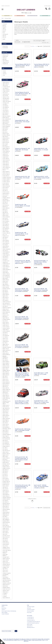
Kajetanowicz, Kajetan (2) (7, 307)
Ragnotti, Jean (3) (5, 455)
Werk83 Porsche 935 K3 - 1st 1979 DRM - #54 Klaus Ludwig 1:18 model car (41, 178)
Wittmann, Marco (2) (6, 584)
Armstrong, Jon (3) (6, 102)
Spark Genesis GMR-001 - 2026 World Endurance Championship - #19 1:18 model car (22, 318)
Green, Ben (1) (5, 259)
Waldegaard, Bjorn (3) (6, 578)
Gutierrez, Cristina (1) (6, 273)
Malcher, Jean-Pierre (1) (6, 350)
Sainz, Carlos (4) (5, 488)
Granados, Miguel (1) (6, 254)
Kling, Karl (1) (5, 316)
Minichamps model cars (31, 627)
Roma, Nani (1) (5, 472)
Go (16, 630)
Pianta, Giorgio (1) (6, 436)
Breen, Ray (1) (5, 145)
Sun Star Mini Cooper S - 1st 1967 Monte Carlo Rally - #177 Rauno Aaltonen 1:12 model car (22, 402)
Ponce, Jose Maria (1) (6, 444)
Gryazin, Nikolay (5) (6, 266)
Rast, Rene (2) (5, 459)
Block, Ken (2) (5, 132)
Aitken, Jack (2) (5, 85)
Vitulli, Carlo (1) (5, 571)
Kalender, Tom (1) (6, 309)
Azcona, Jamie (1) (6, 111)
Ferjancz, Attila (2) (6, 227)
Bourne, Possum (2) (6, 142)
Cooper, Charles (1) (6, 165)
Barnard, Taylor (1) (6, 117)
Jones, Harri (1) (5, 306)
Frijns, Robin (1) (5, 237)
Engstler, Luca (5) (5, 213)
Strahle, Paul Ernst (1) (6, 522)
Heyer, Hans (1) (5, 290)
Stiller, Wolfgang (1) (6, 519)
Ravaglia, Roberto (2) (6, 460)
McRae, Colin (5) (5, 368)
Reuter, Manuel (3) (6, 465)
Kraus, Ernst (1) (5, 320)
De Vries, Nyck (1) (6, 183)
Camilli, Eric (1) (5, 154)
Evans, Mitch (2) (5, 222)
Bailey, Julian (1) (5, 114)
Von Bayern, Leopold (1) (7, 573)
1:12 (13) (4, 70)
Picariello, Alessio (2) (6, 437)
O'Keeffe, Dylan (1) (6, 409)
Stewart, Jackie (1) (6, 518)
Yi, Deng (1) (5, 596)
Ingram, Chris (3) (5, 298)
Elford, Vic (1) (5, 209)
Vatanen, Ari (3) (5, 561)
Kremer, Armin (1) (6, 322)
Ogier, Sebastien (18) (6, 408)
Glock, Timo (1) (5, 250)
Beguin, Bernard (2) (6, 121)
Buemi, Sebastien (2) (6, 146)
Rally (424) (4, 59)
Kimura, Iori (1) (5, 313)
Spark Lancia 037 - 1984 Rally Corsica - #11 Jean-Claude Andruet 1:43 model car (41, 486)
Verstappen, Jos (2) (6, 567)
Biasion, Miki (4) (5, 127)
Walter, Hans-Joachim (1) (7, 580)
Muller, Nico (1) (5, 386)
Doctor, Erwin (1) (5, 194)
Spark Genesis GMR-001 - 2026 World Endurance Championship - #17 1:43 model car (41, 290)
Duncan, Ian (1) (5, 203)
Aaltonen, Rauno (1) (6, 82)
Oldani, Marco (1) (5, 411)
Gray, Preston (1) (5, 256)
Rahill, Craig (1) (5, 456)
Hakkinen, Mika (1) (6, 279)
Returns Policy (4, 608)
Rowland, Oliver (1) (6, 484)
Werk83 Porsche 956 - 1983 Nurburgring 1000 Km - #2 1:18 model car (21, 234)
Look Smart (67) (5, 34)
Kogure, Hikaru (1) (6, 317)
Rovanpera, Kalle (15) (6, 481)
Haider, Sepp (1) (5, 278)
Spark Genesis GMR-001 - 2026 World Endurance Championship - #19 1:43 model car (22, 290)
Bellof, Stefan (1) (5, 123)
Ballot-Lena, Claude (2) (6, 116)
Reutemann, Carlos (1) (6, 463)
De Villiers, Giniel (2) (6, 181)
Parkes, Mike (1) (5, 422)
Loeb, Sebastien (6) (6, 335)
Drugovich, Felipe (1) (6, 200)
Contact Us (3, 609)
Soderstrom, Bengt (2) (6, 509)
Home (3, 18)
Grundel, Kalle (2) (6, 265)
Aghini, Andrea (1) (6, 83)
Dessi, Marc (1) (5, 190)
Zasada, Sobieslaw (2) (6, 597)
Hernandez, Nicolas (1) (6, 288)
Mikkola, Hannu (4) (6, 374)
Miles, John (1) (5, 376)
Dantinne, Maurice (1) (6, 172)
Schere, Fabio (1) (5, 493)
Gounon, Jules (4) (5, 253)
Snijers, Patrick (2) (6, 507)
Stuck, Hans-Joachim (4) (7, 526)
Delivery (3, 606)
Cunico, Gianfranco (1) (6, 167)
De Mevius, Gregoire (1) (7, 178)
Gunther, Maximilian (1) (7, 269)
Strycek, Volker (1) (6, 525)
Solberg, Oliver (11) (6, 513)
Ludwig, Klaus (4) (6, 341)
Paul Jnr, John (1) (5, 425)
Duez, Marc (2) (5, 202)
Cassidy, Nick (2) (5, 157)
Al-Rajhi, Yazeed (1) (6, 91)
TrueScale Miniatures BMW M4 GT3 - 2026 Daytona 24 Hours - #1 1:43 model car (41, 65)
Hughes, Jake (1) (5, 295)
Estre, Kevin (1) (5, 218)
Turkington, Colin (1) (6, 547)
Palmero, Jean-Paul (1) (6, 418)
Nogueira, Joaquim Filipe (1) (6, 403)
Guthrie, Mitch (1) (6, 272)
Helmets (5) (4, 57)
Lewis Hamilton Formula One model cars (33, 621)
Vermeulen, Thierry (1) (6, 564)
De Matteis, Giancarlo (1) (7, 177)
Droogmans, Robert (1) (6, 197)
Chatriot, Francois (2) (6, 160)
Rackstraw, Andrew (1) (6, 453)
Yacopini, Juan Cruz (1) (6, 588)
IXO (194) (4, 29)
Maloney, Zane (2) (6, 353)
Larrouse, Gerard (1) (6, 326)
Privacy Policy (29, 612)
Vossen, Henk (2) (5, 577)
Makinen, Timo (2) (6, 348)
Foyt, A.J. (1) (5, 234)
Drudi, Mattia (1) (5, 199)
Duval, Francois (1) (6, 205)
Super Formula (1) (6, 60)
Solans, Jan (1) (5, 510)
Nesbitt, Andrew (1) (6, 395)
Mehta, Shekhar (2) (6, 371)
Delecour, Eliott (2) (6, 184)
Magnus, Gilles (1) (6, 344)
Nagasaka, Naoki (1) (6, 390)
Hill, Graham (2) (5, 291)
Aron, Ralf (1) (5, 104)
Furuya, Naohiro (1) (6, 243)
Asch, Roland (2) (5, 105)
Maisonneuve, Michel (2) (7, 347)
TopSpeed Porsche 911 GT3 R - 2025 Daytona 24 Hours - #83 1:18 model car (22, 178)
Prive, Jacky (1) (5, 449)
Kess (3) (4, 31)
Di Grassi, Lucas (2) (6, 191)
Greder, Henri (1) (5, 257)
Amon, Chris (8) (5, 95)
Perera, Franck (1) (5, 433)
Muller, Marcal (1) (6, 385)
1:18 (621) (4, 72)
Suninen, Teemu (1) (6, 529)
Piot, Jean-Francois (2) (6, 438)
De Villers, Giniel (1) (6, 180)
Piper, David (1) (5, 440)
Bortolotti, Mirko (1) (6, 138)
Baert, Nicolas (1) (5, 113)
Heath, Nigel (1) (5, 282)
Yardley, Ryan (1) (5, 591)
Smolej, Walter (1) (6, 506)
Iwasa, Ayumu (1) (5, 300)
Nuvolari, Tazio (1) (6, 406)
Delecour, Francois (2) (6, 186)
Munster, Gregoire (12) (6, 389)
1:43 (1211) (4, 73)
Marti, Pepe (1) (5, 358)
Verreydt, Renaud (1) (6, 565)
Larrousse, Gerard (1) (6, 328)
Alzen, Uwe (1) (5, 92)
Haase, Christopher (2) (6, 276)
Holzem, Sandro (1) (6, 294)
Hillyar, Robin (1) (5, 293)
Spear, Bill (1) (5, 516)
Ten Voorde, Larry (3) (6, 535)
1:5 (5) (4, 75)
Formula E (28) (5, 56)
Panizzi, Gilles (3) (5, 421)
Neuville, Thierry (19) (6, 398)
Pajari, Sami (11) (5, 416)
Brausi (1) (4, 25)
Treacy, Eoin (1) (5, 545)
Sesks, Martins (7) (6, 501)
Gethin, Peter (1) (5, 247)
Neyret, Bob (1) (5, 399)
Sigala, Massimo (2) (6, 504)
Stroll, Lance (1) (5, 523)
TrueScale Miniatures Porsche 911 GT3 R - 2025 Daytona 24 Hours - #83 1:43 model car (22, 94)
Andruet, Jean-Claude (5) (7, 101)
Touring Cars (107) (6, 62)
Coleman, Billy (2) (6, 164)
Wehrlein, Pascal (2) (6, 581)
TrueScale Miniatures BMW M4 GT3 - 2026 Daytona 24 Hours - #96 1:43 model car (22, 65)
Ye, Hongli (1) (5, 593)
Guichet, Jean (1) (5, 268)
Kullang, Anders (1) (6, 323)
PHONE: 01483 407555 (6, 5)
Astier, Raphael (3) (6, 107)
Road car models (29, 624)
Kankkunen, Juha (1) (6, 310)
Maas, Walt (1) (5, 342)
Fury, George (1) (5, 244)
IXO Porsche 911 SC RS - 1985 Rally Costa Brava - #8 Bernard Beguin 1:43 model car (23, 262)
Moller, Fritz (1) (5, 377)
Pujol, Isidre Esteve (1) (6, 450)
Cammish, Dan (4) (6, 155)
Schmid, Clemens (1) (6, 496)
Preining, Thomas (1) (6, 446)
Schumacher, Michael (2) (7, 497)
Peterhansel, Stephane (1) (7, 434)
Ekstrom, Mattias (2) (6, 208)
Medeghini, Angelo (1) (6, 370)
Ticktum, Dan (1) (5, 541)
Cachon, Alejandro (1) (6, 151)
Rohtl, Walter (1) (5, 471)
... (34, 46)
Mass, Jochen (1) (5, 360)
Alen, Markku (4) (5, 88)
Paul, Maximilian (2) (6, 427)
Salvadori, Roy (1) (6, 490)
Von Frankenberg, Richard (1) (5, 575)
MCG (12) (4, 37)
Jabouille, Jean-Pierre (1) (7, 301)
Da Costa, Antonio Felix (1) (6, 169)
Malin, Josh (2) (5, 351)
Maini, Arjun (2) (5, 345)
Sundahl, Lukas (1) (6, 528)
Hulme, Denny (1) (6, 297)
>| (36, 46)
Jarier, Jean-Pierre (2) (6, 303)
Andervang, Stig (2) (6, 98)
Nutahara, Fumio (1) (6, 405)
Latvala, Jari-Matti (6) (6, 331)
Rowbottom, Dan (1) (6, 482)
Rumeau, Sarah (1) (6, 485)
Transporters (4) (5, 63)
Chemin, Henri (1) (6, 161)
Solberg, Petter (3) (6, 515)
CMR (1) (4, 28)
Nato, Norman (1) (5, 393)
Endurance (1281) (5, 54)
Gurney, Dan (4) (5, 271)
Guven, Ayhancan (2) (6, 275)
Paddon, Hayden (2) (6, 415)
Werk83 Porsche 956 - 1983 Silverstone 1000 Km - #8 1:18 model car (22, 206)
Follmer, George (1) (6, 231)
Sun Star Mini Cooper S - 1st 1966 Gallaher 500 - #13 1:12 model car (41, 374)
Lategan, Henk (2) (6, 329)
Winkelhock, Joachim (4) (7, 583)
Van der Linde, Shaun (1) (7, 550)
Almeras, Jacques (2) (6, 89)
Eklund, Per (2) (5, 206)
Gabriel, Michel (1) (6, 246)
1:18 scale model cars (30, 617)
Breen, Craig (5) (5, 143)
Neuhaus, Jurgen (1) (6, 396)
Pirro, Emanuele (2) (6, 443)
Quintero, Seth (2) (5, 452)
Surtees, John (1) (5, 531)
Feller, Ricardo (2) (6, 225)
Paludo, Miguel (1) (6, 419)
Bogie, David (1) (5, 136)
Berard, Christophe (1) (6, 126)
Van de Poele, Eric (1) (6, 548)
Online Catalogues (4, 612)
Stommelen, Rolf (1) (6, 520)
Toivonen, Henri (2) (6, 542)
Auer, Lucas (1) (5, 108)
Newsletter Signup (47, 5)
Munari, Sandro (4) (6, 387)
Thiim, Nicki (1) (5, 538)
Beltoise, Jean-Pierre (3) (6, 124)
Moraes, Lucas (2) (6, 380)
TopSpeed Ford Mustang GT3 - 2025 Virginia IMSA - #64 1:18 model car (22, 150)
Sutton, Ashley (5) (6, 532)
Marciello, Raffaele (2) (6, 354)
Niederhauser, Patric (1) (6, 401)
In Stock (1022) (5, 46)
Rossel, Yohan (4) (5, 478)
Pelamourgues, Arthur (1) (7, 428)
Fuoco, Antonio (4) (6, 241)
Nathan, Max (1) (5, 392)
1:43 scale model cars (30, 618)
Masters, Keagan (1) (6, 361)
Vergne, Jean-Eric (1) (6, 562)
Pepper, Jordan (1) (6, 430)
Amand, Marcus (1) (6, 94)
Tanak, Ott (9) (5, 534)
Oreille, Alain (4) (5, 412)
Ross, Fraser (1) (5, 475)
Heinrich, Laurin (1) (6, 285)
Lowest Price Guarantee (30, 609)
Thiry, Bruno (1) (5, 540)
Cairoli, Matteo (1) (6, 152)
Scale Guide (29, 608)
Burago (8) (4, 26)
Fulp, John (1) (5, 238)
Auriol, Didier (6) (5, 110)
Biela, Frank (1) (5, 129)
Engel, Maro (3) (5, 212)
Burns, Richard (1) (6, 149)
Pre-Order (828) (5, 47)
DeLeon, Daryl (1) (6, 187)
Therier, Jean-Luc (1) (6, 537)
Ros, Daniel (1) (5, 474)
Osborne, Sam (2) (5, 414)
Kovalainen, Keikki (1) (6, 319)
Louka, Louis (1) (5, 339)
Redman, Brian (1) (6, 462)
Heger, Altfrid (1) (5, 284)
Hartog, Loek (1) (5, 281)
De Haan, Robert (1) (6, 175)
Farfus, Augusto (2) (6, 224)
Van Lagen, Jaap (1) (6, 557)
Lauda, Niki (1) (5, 332)
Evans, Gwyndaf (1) (6, 221)
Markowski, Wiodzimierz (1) (5, 357)
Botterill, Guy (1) (5, 139)
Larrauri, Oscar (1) (6, 325)
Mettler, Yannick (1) (6, 373)
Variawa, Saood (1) (6, 559)
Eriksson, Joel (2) (5, 215)
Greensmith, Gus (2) (6, 260)
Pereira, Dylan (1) (5, 431)
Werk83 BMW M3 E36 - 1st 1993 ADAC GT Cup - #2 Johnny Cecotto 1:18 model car (41, 402)
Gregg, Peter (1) (5, 262)
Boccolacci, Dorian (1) (6, 135)
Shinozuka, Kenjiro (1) (6, 503)
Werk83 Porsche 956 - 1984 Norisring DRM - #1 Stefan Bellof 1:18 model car (22, 430)
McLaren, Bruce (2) (6, 367)
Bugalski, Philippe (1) (6, 148)
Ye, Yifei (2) (5, 594)
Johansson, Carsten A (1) (7, 304)
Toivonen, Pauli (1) (6, 544)
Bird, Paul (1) (5, 130)
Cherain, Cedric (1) (6, 162)
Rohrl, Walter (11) (5, 469)
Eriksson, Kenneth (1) (6, 216)
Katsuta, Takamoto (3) (6, 312)
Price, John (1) (5, 447)
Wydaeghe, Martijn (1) (6, 587)
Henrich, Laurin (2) (6, 287)
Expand (4, 39)
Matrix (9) (4, 35)
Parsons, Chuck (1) (6, 424)
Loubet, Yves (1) (5, 338)
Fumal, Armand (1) (6, 240)
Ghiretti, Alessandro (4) (6, 249)
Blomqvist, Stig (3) (6, 133)
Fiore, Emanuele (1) (6, 228)
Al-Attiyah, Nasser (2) (6, 86)
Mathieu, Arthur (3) (6, 364)
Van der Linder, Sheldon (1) (5, 555)
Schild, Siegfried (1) (6, 494)
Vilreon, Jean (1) (5, 570)
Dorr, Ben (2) (5, 196)
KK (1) (4, 32)
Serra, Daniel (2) (5, 500)
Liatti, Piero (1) (5, 334)
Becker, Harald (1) (6, 120)
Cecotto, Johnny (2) (6, 158)
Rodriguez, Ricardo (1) (6, 468)
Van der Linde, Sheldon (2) (5, 552)
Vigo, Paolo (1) (5, 568)
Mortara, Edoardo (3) (6, 382)
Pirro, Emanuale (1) (6, 441)
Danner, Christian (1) (6, 171)
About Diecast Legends (30, 606)
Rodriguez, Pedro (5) (6, 466)
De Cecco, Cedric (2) (6, 174)
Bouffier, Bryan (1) (6, 140)
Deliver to (23, 12)
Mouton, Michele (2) (6, 383)
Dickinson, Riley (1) (6, 193)
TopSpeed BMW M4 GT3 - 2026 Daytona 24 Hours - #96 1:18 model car (22, 122)
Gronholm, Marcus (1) (6, 263)
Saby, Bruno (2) (5, 487)
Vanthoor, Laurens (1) (6, 558)
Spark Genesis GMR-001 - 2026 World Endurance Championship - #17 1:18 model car (22, 346)
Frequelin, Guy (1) (6, 235)
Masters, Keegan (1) (6, 363)
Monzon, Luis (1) (5, 379)
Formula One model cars (31, 620)
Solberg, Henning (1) (6, 512)
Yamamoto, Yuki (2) (6, 590)
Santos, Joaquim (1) (6, 491)
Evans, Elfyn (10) (5, 219)
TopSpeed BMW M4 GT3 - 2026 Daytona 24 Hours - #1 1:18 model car (41, 150)
